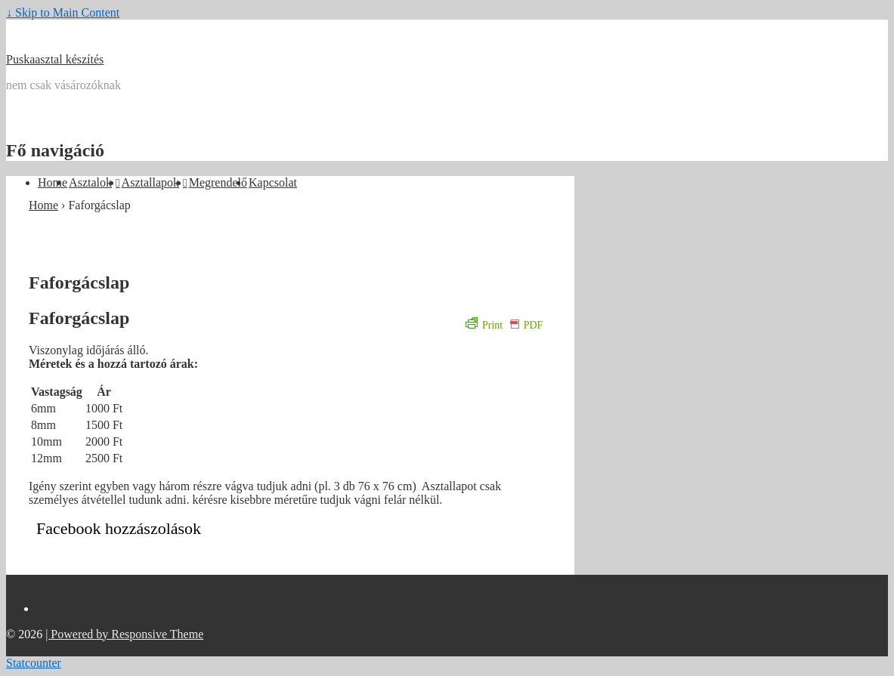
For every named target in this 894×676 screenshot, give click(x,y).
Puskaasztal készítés (55, 59)
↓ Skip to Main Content (62, 12)
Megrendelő (218, 182)
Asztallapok (150, 182)
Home (52, 182)
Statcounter (33, 662)
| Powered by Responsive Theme (124, 634)
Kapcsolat (273, 182)
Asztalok (90, 182)
